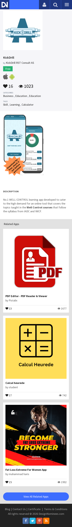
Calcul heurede (14, 383)
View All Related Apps (36, 496)
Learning (15, 104)
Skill (5, 104)
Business (8, 96)
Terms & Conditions (55, 509)
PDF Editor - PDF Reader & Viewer (26, 296)
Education (21, 96)
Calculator (28, 104)
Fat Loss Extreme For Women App (26, 469)
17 (8, 395)
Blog (7, 509)
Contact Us (19, 509)
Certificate (34, 509)
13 (8, 308)
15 (8, 481)
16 (8, 84)
